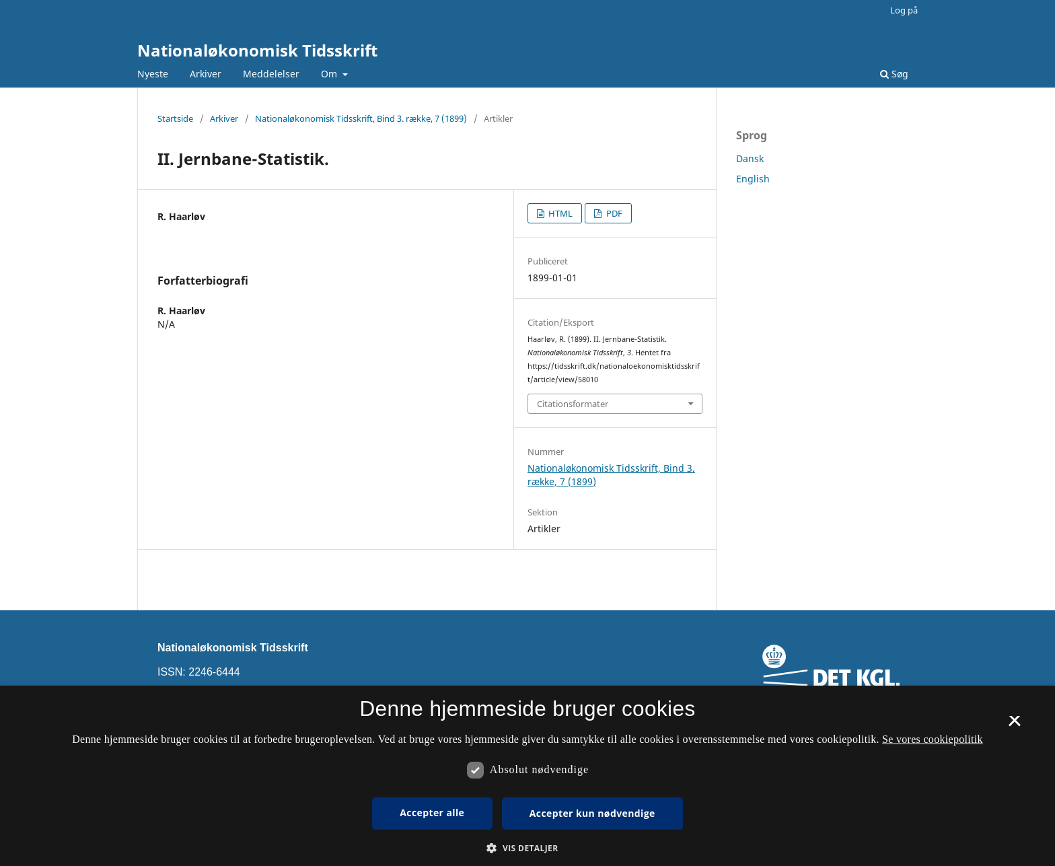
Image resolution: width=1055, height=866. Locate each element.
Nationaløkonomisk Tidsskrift (257, 50)
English (753, 178)
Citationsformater (572, 404)
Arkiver (205, 73)
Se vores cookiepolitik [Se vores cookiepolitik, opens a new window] (932, 739)
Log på (904, 10)
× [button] (1014, 725)
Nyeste (152, 73)
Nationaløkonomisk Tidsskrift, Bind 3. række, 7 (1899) (361, 118)
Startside (175, 118)
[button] (527, 848)
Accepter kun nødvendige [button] (592, 813)
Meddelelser (271, 73)
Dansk (750, 158)
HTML (559, 213)
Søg (894, 73)
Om (330, 73)
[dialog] (527, 776)
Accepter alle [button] (432, 812)
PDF (613, 213)
